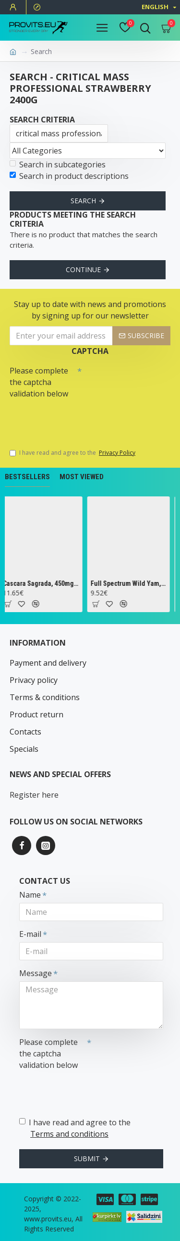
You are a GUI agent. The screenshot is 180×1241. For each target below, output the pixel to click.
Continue (83, 269)
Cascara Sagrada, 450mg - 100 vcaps (43, 583)
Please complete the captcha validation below (39, 382)
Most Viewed (82, 476)
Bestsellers (27, 476)
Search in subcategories (58, 164)
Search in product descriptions (69, 176)
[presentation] (77, 419)
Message (35, 973)
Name (30, 895)
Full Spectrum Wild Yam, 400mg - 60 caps (131, 583)
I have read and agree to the (73, 453)
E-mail (30, 934)
